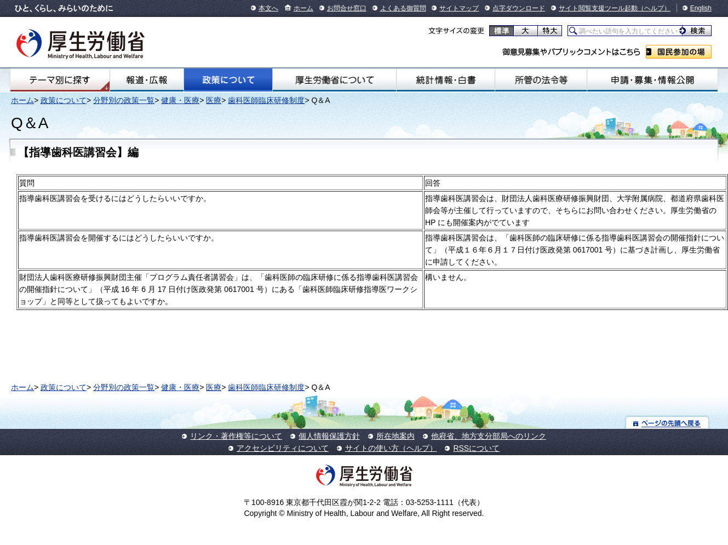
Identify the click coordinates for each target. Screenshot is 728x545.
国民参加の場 (679, 52)
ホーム (303, 8)
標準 (501, 31)
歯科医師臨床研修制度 (266, 100)
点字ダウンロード (518, 8)
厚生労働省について (334, 79)
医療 (213, 100)
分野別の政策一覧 (123, 100)
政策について (228, 79)
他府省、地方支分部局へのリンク (488, 436)
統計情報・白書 (446, 79)
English (701, 8)
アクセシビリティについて (283, 448)
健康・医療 (180, 100)
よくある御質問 (403, 8)
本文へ (268, 8)
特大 (549, 31)
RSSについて (476, 448)
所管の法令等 (541, 79)
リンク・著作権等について (236, 436)
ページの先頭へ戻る (667, 422)
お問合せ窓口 (346, 8)
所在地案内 (395, 436)
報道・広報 (147, 79)
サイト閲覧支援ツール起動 (598, 8)
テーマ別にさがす (60, 80)
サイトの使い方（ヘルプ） (391, 448)
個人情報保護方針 (329, 436)
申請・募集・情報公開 (652, 79)
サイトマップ (459, 8)
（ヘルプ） (654, 8)
